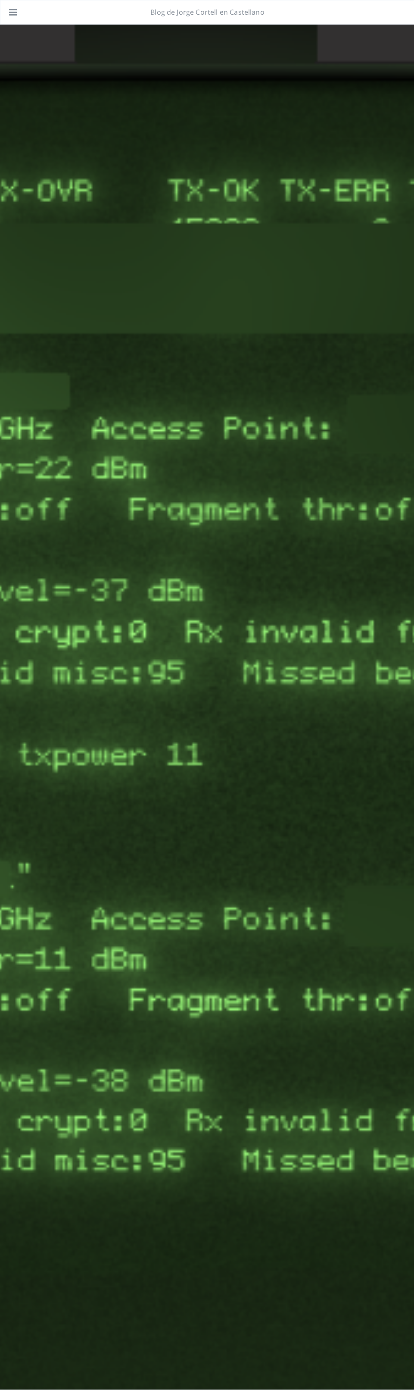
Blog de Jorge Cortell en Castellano (207, 12)
